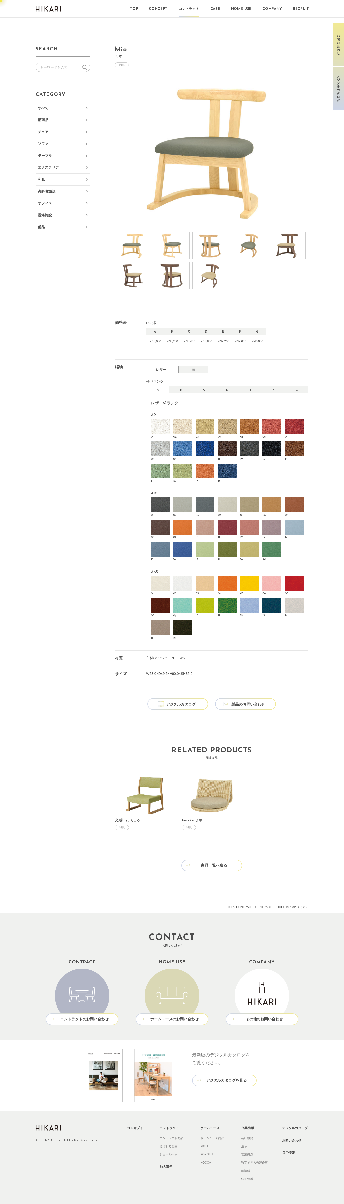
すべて (43, 108)
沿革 (244, 1146)
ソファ (43, 144)
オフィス (45, 203)
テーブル (45, 156)
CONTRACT (244, 907)
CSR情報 (247, 1179)
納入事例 (166, 1167)
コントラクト (169, 1128)
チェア (43, 132)
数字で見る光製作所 (254, 1162)
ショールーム (168, 1154)
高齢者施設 (46, 191)
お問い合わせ (291, 1140)
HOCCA (205, 1162)
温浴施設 (45, 215)
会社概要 (247, 1138)
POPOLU (206, 1154)
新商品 (43, 120)
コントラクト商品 (171, 1138)
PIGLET (205, 1146)
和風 (41, 179)
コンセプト (135, 1128)
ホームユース (210, 1128)
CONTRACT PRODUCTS (272, 907)
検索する (85, 67)
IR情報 (245, 1171)
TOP (231, 907)
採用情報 (288, 1153)
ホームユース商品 (212, 1138)
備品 (41, 227)
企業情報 (247, 1128)
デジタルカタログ (295, 1128)
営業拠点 (247, 1154)
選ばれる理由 (168, 1146)
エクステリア (48, 167)
